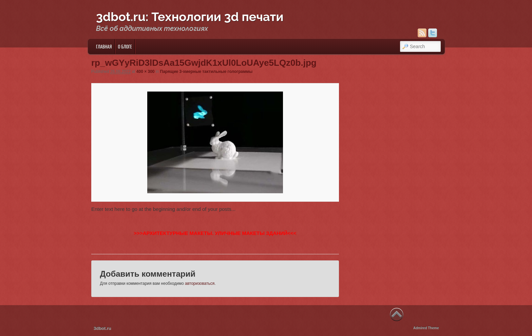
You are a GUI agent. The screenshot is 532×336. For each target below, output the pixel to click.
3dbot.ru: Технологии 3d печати (190, 16)
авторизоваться (199, 283)
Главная (104, 46)
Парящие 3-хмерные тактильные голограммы (206, 71)
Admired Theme (426, 328)
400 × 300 (145, 71)
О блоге (125, 46)
